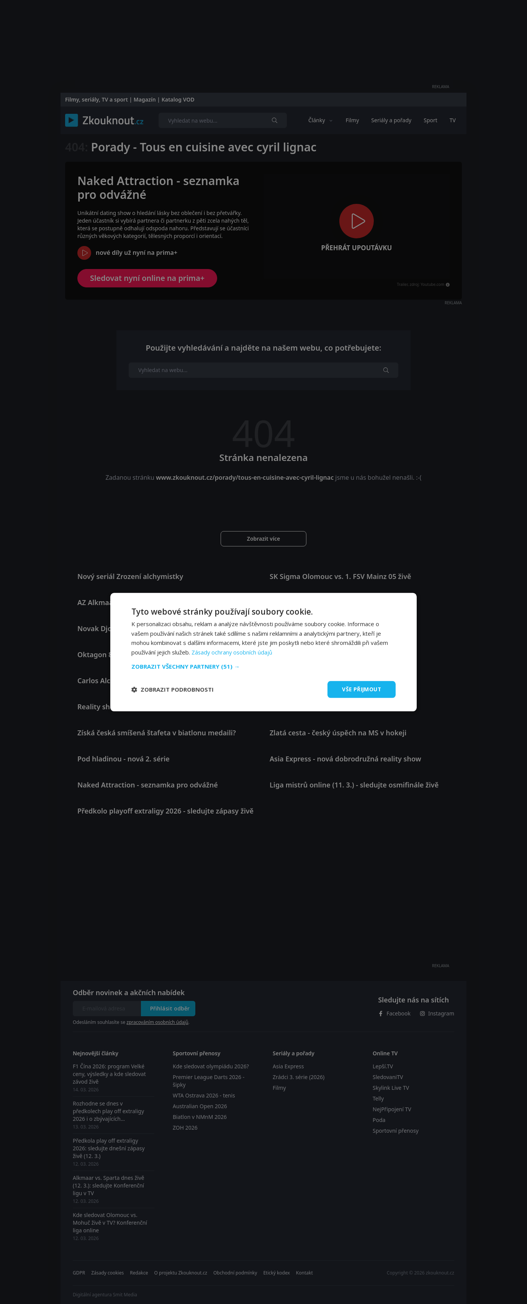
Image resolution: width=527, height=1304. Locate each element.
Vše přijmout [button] (361, 689)
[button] (263, 666)
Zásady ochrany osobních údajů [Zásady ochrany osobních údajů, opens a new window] (232, 652)
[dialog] (263, 651)
